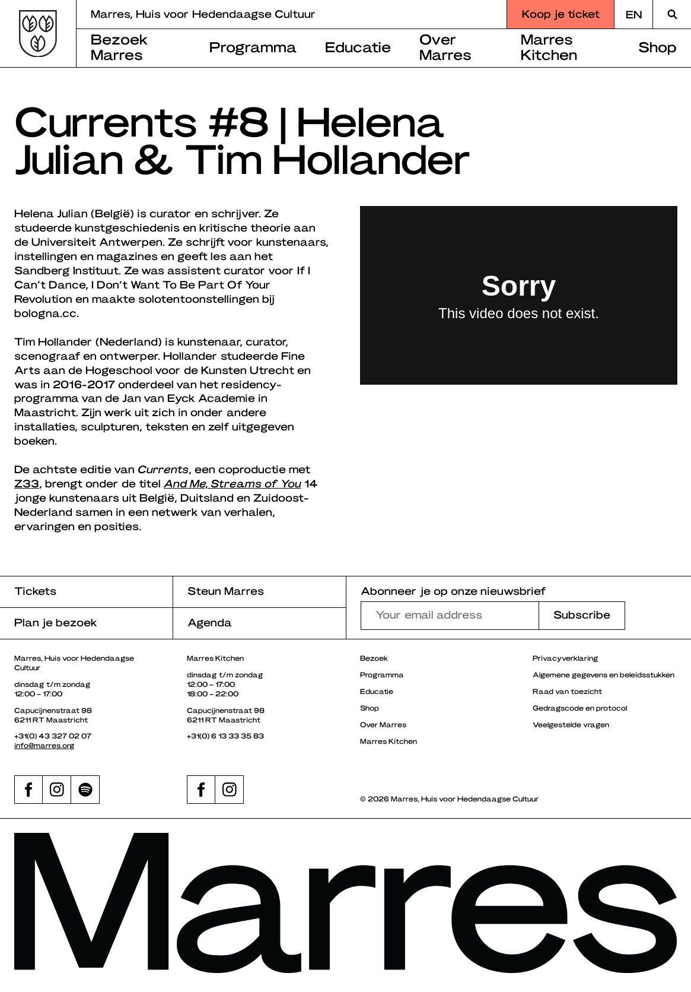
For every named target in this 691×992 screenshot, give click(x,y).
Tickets (35, 590)
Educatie (358, 46)
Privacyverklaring (565, 658)
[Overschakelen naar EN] (633, 14)
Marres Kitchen (549, 46)
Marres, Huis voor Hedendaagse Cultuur (203, 13)
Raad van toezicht (567, 691)
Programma (253, 46)
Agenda (209, 622)
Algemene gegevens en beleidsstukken (603, 674)
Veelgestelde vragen (571, 724)
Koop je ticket (561, 13)
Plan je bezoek (55, 622)
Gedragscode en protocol (580, 707)
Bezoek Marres (119, 46)
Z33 (26, 483)
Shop (657, 46)
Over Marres (445, 46)
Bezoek (374, 658)
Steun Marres (225, 590)
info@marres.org (44, 745)
